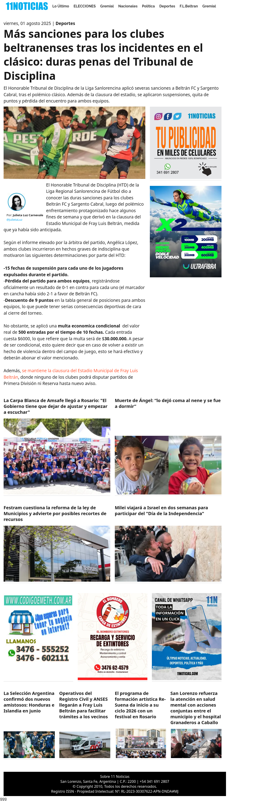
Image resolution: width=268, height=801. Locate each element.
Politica (148, 6)
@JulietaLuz (14, 220)
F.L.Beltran (189, 6)
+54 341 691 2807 (154, 781)
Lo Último (60, 6)
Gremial (107, 6)
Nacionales (128, 6)
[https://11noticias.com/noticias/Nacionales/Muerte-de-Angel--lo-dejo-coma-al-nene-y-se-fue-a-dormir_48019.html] (168, 447)
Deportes (167, 6)
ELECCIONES (85, 6)
